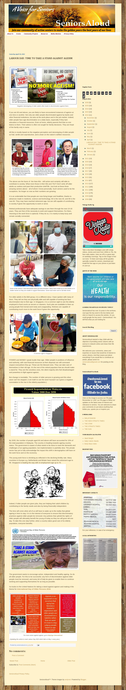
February (90, 151)
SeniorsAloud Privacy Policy (19, 674)
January (90, 155)
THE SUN (88, 429)
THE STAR (88, 424)
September (91, 124)
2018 (87, 168)
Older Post (71, 661)
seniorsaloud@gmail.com (91, 362)
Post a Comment (18, 655)
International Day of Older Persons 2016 (34, 589)
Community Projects (31, 34)
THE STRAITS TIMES (92, 426)
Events (18, 34)
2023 (87, 112)
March (89, 148)
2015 (87, 177)
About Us (10, 34)
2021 (87, 158)
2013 (87, 183)
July (88, 130)
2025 (87, 106)
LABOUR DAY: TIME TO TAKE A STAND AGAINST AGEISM (100, 143)
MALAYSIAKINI (90, 418)
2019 (87, 165)
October (90, 121)
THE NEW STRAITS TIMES (94, 421)
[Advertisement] (51, 44)
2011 (87, 190)
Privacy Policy (69, 34)
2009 (87, 196)
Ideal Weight (89, 438)
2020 (87, 162)
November (91, 118)
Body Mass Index (91, 444)
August (89, 127)
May (88, 137)
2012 (87, 187)
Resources (44, 34)
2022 (87, 115)
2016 (87, 174)
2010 (87, 193)
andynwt (68, 679)
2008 (87, 199)
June (89, 133)
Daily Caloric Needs (92, 441)
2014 (87, 180)
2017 (87, 171)
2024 (87, 109)
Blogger (83, 679)
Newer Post (14, 661)
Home (43, 661)
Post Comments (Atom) (27, 665)
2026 (87, 102)
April (88, 140)
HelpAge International (55, 635)
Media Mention (56, 34)
